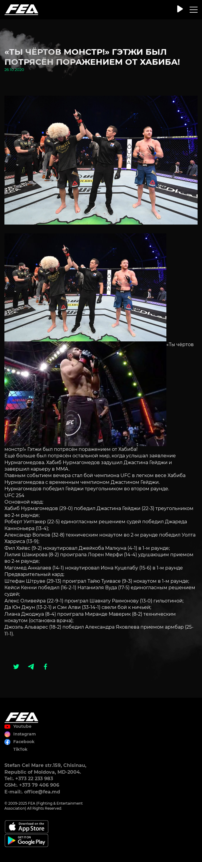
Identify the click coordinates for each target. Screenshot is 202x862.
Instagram (24, 734)
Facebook (23, 741)
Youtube (22, 726)
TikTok (20, 749)
